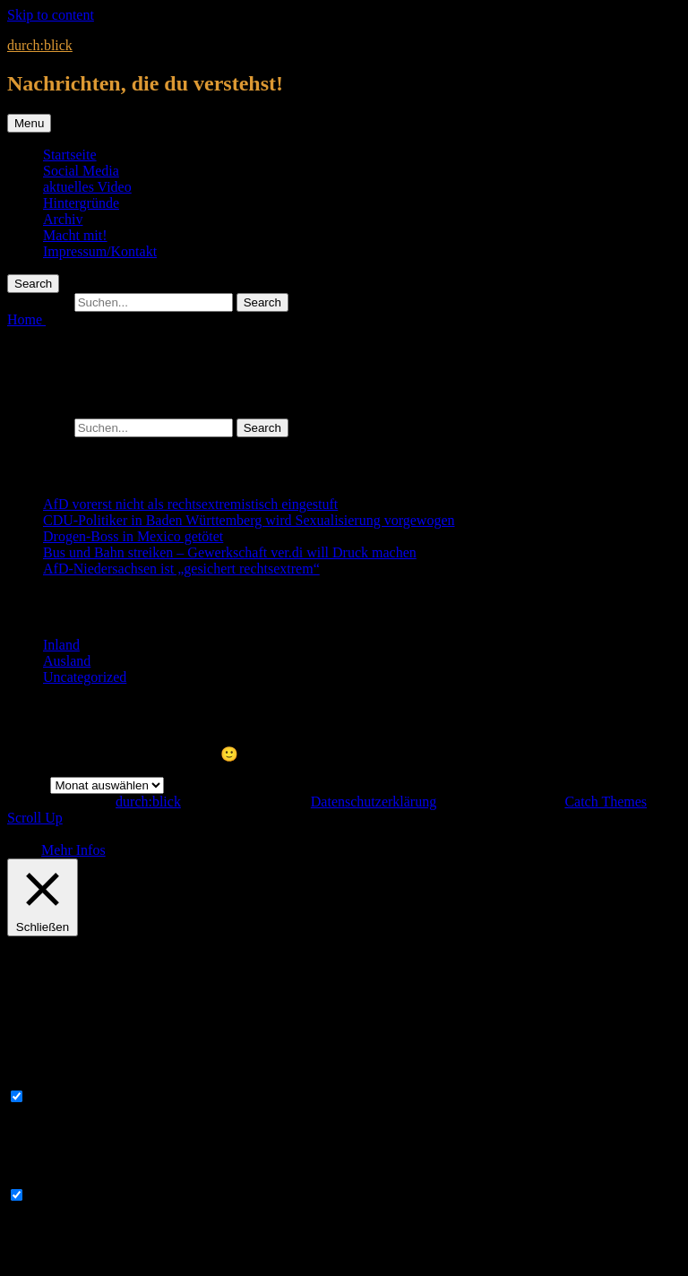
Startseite (70, 154)
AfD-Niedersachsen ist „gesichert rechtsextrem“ (181, 568)
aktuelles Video (87, 186)
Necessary (58, 1097)
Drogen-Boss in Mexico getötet (133, 536)
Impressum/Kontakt (100, 251)
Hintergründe (81, 203)
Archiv (62, 219)
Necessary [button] (36, 1079)
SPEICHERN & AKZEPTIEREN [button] (103, 1260)
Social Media (81, 170)
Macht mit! (75, 235)
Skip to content (50, 14)
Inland (61, 644)
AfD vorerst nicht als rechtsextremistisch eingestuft (190, 504)
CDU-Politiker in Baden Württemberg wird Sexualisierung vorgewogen (248, 520)
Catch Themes (605, 801)
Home (26, 319)
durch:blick (40, 45)
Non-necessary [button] (49, 1177)
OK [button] (31, 850)
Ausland (66, 660)
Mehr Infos (73, 850)
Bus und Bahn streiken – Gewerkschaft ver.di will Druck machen (230, 552)
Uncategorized (84, 677)
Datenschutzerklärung (373, 801)
